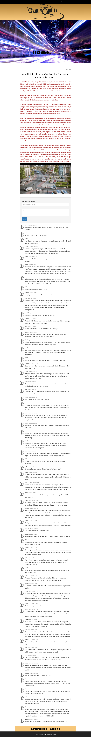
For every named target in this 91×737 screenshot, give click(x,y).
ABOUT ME (69, 2)
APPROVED (37, 2)
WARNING (28, 2)
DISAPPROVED (48, 2)
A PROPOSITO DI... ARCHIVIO (45, 729)
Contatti (37, 734)
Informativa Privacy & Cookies (48, 734)
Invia (24, 219)
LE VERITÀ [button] (59, 2)
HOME (20, 2)
